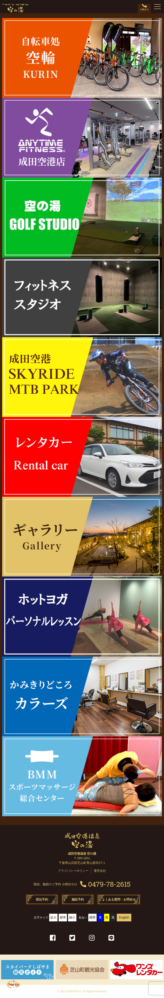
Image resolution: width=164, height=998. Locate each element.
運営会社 (100, 870)
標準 (63, 917)
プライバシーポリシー (73, 870)
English (124, 917)
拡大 (53, 917)
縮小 (72, 917)
